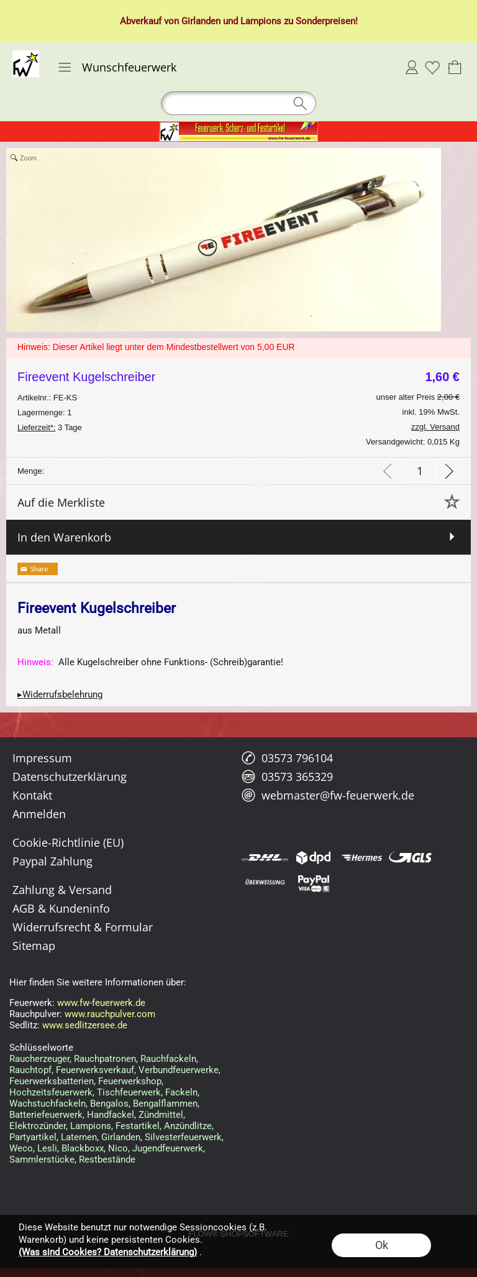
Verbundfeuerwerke (179, 1070)
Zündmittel (161, 1114)
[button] (65, 67)
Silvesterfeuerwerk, (184, 1137)
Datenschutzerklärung (69, 776)
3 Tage (49, 427)
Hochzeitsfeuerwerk (51, 1092)
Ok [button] (381, 1245)
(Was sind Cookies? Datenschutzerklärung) (108, 1252)
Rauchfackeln (168, 1058)
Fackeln (181, 1092)
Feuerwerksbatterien (51, 1081)
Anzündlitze (188, 1126)
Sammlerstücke (42, 1159)
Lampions (90, 1126)
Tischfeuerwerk (129, 1092)
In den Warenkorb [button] (64, 537)
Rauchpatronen (105, 1058)
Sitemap (33, 945)
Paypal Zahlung (52, 861)
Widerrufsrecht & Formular (82, 927)
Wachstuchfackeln (47, 1103)
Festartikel (138, 1126)
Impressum (42, 757)
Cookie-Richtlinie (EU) (68, 842)
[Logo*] (25, 55)
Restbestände (107, 1159)
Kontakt (32, 795)
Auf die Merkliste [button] (61, 502)
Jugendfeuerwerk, (168, 1148)
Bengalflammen (165, 1103)
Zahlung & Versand (62, 889)
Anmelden (412, 67)
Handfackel (110, 1114)
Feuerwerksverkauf (95, 1070)
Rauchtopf (30, 1070)
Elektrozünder (37, 1126)
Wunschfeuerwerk (129, 67)
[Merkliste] (432, 67)
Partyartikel (33, 1137)
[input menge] (419, 471)
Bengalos (109, 1103)
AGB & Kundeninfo (61, 908)
